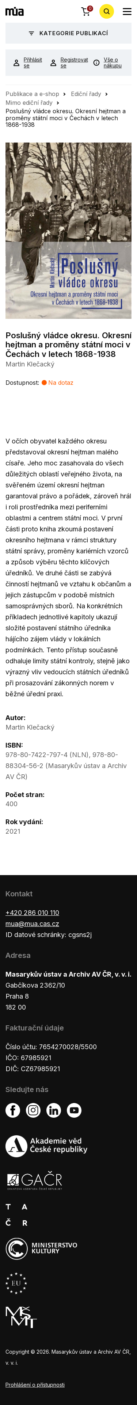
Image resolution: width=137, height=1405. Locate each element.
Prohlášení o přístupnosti (35, 1385)
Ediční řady (86, 93)
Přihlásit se (26, 63)
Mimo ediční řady (29, 102)
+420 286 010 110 (32, 913)
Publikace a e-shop (32, 93)
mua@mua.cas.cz (32, 924)
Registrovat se (66, 63)
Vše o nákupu (107, 63)
